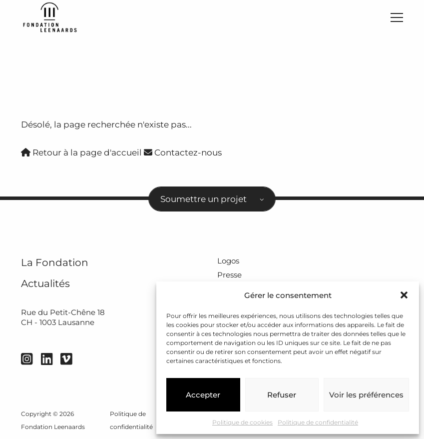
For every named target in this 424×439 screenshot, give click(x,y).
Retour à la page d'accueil (81, 153)
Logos (228, 261)
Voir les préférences (366, 395)
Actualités (45, 283)
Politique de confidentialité (318, 422)
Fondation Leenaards (53, 427)
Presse (229, 275)
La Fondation (54, 262)
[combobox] (212, 199)
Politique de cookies (242, 422)
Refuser (281, 395)
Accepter (203, 395)
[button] (404, 295)
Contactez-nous (183, 153)
